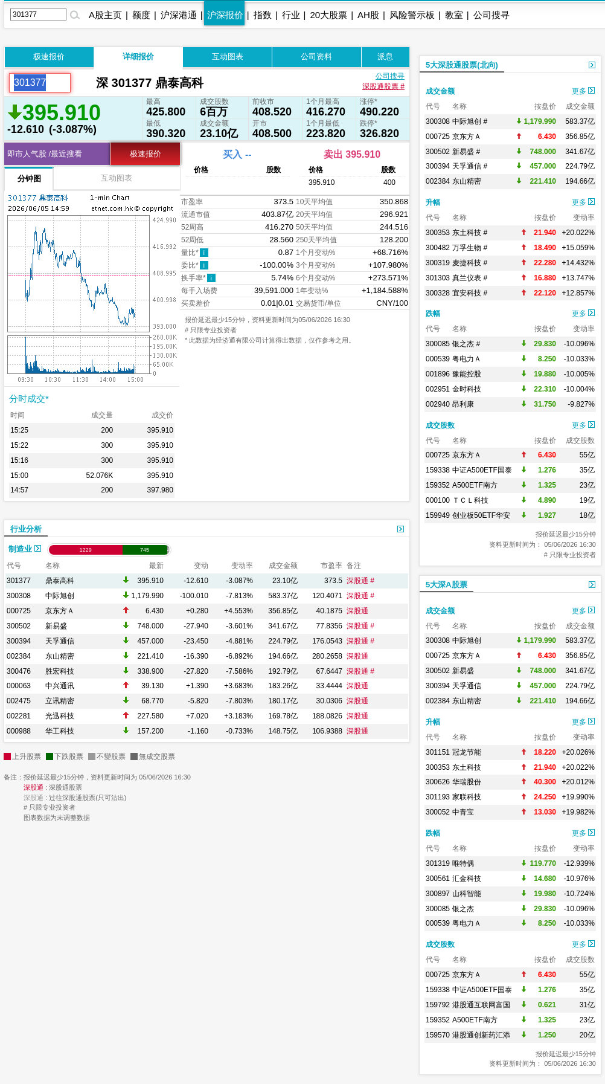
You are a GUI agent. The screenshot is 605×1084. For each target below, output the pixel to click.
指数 (263, 15)
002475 (19, 701)
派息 (385, 56)
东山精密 (59, 656)
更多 (583, 91)
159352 (438, 485)
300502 (19, 626)
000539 (438, 359)
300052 (438, 812)
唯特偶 (463, 863)
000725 (19, 611)
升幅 (433, 202)
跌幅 (433, 313)
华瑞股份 (466, 782)
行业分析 (26, 529)
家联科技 (466, 797)
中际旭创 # (469, 121)
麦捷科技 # (469, 263)
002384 (19, 656)
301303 (438, 278)
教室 (454, 15)
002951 (438, 389)
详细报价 (138, 56)
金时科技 (466, 389)
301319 (438, 863)
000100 (438, 500)
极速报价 (49, 56)
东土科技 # (469, 232)
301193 (438, 797)
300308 (19, 596)
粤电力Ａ (466, 359)
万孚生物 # (469, 248)
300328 (438, 293)
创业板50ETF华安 (481, 515)
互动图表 (227, 56)
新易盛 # (466, 151)
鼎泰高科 (59, 580)
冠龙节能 (466, 752)
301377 (19, 580)
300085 (438, 344)
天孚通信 (59, 641)
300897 (438, 893)
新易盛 (56, 626)
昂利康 (463, 404)
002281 (19, 716)
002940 (438, 404)
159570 (438, 1035)
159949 (438, 515)
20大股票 (328, 15)
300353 (438, 232)
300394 (19, 641)
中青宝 (463, 812)
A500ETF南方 (475, 485)
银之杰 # (466, 344)
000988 (19, 731)
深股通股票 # (383, 86)
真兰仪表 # (469, 278)
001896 (438, 374)
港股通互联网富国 (481, 1005)
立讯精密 (59, 701)
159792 (438, 1005)
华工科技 (59, 731)
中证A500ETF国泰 (482, 470)
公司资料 (316, 56)
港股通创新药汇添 (481, 1035)
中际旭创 (59, 596)
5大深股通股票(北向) (462, 64)
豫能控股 (466, 374)
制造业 (24, 548)
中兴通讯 (59, 686)
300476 (19, 671)
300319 (438, 263)
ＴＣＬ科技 (470, 500)
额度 (141, 15)
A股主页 (105, 15)
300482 (438, 248)
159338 (438, 470)
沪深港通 (179, 15)
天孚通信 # (469, 166)
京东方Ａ (59, 611)
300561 (438, 878)
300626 (438, 782)
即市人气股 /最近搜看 (44, 153)
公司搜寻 (491, 15)
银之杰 (463, 909)
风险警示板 (412, 15)
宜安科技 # (469, 293)
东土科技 (466, 767)
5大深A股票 (446, 584)
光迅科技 (59, 716)
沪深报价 (225, 15)
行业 (291, 15)
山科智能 (466, 893)
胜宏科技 (59, 671)
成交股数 (440, 425)
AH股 (368, 15)
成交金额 (440, 91)
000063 (19, 686)
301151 (438, 752)
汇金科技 (466, 878)
